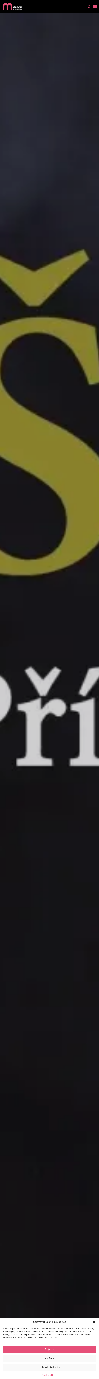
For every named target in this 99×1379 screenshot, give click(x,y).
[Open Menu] (95, 6)
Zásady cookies (48, 1375)
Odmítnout (49, 1358)
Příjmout (49, 1349)
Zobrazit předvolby (49, 1367)
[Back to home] (12, 6)
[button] (94, 1321)
